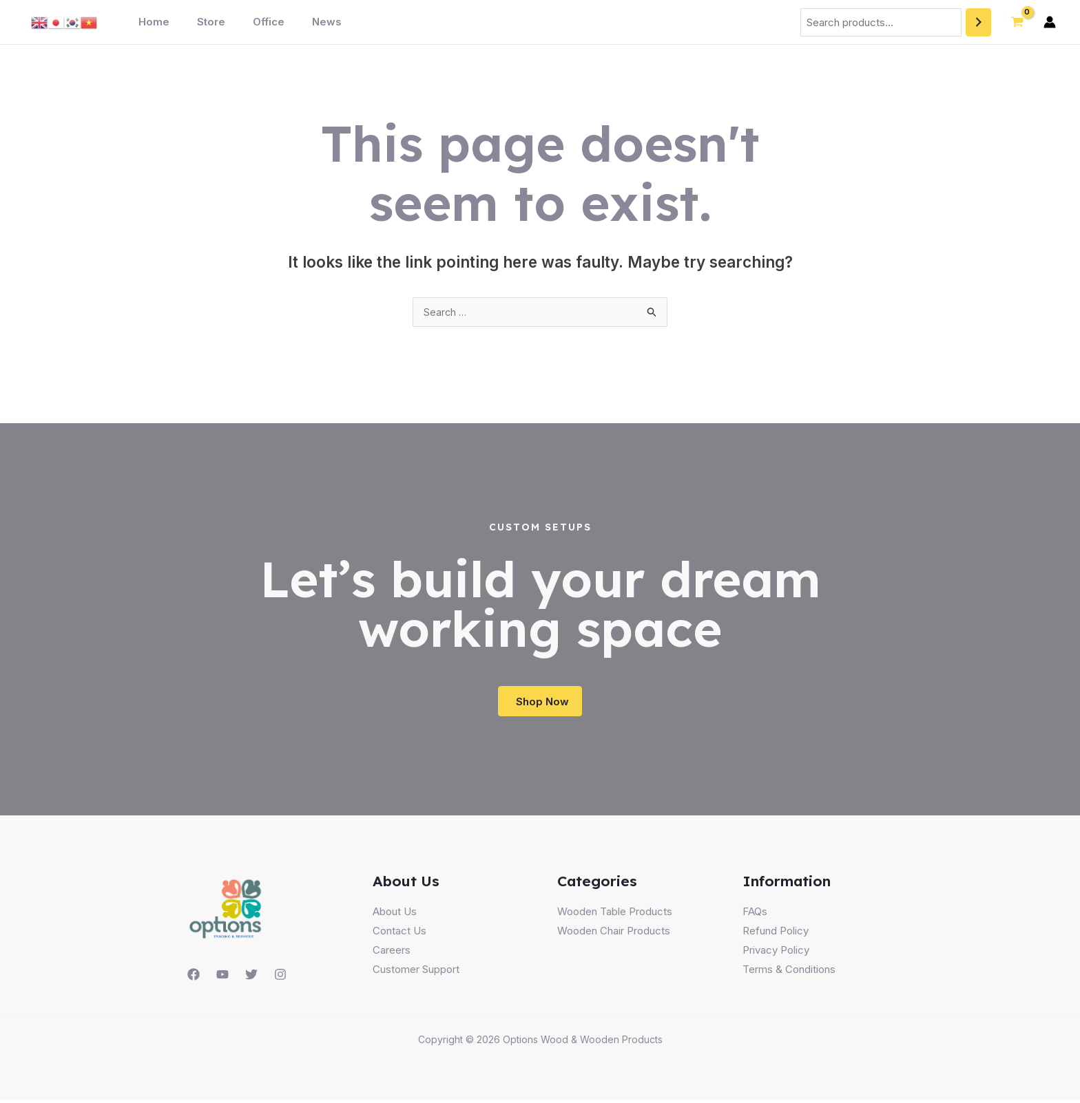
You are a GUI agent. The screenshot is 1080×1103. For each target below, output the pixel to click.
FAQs (754, 914)
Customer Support (416, 972)
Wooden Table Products (614, 914)
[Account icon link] (1049, 22)
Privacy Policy (775, 953)
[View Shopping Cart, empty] (1017, 22)
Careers (392, 953)
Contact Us (399, 934)
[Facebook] (193, 978)
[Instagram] (280, 978)
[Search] (978, 22)
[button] (540, 703)
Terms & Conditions (788, 972)
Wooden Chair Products (613, 934)
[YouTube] (222, 978)
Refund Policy (775, 934)
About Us (395, 914)
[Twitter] (251, 978)
